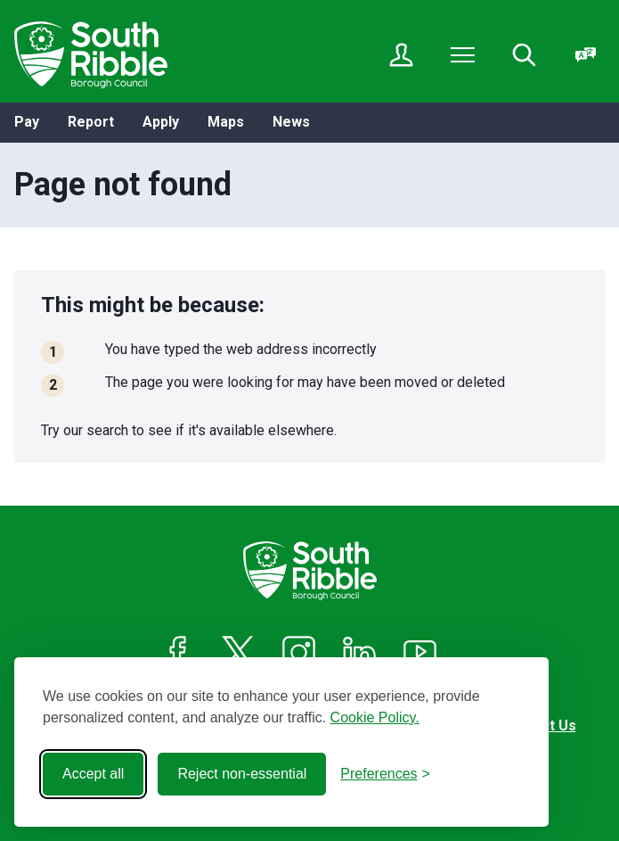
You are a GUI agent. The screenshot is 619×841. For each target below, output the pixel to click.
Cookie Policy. (374, 717)
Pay (26, 121)
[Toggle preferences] (385, 774)
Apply (161, 121)
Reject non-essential (241, 773)
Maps (226, 121)
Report (91, 121)
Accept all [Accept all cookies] (93, 773)
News (291, 121)
